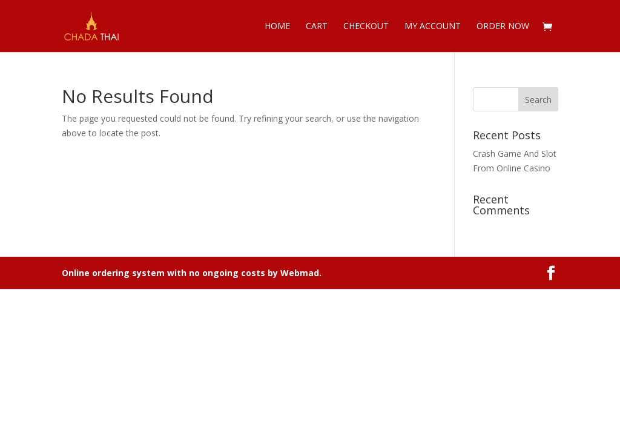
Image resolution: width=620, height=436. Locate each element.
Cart (317, 26)
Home (277, 26)
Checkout (366, 26)
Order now (503, 26)
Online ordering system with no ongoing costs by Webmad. (192, 273)
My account (432, 26)
